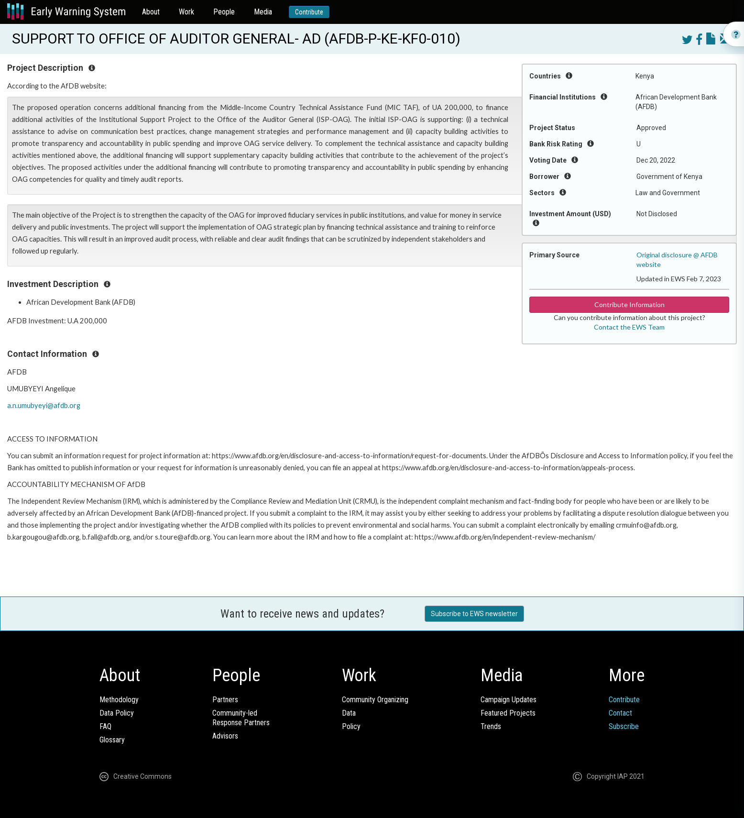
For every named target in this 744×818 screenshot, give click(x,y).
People (224, 11)
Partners (225, 699)
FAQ (105, 726)
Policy (351, 726)
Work (186, 11)
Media (263, 11)
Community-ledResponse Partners (241, 717)
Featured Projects (508, 713)
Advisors (225, 736)
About (151, 11)
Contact (620, 713)
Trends (491, 726)
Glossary (112, 739)
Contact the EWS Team (629, 327)
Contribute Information (629, 304)
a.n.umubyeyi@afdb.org (43, 405)
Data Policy (116, 713)
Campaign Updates (508, 699)
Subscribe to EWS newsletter (474, 614)
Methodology (119, 699)
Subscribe (624, 726)
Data (349, 713)
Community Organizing (375, 699)
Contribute (309, 12)
